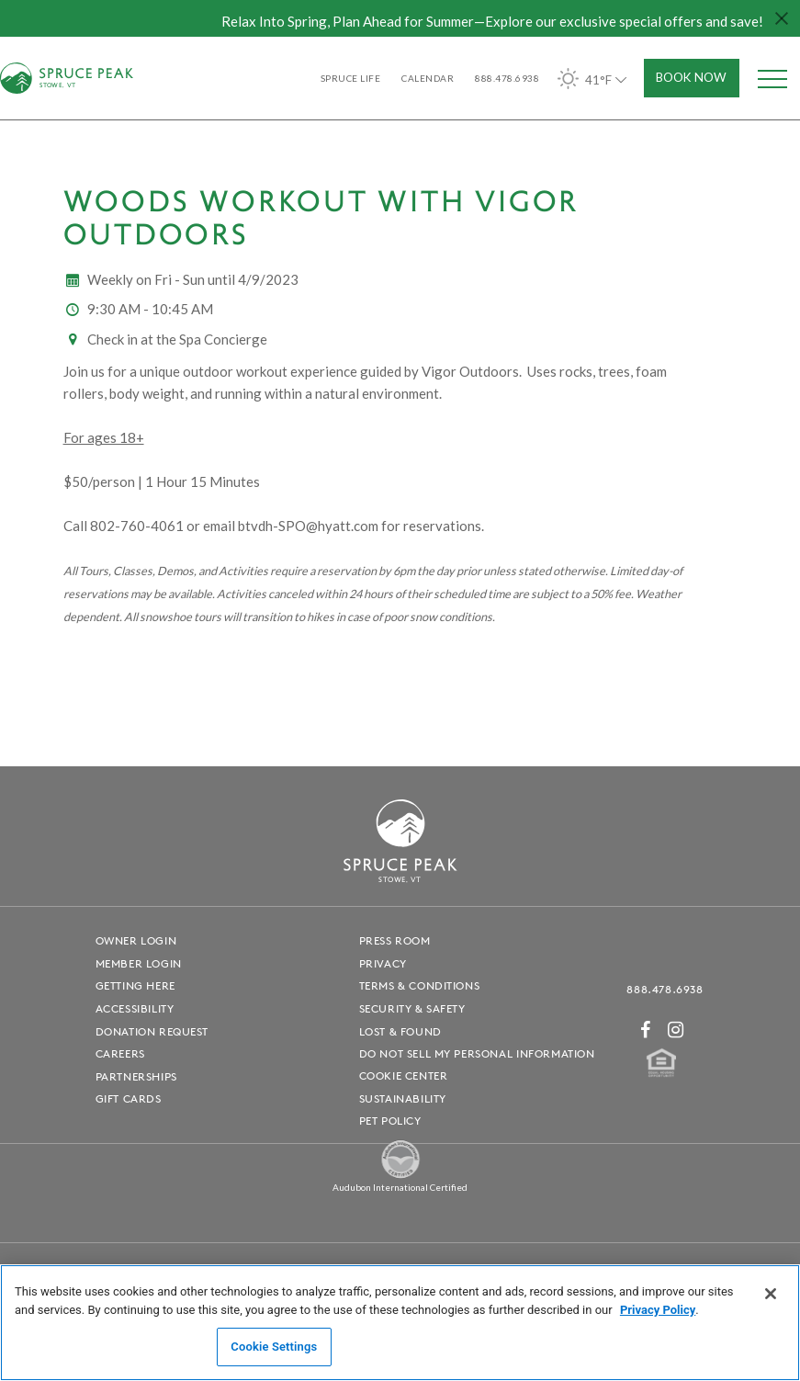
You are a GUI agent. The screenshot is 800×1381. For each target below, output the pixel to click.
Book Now (691, 77)
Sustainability (402, 1098)
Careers (120, 1053)
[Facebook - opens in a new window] (646, 1029)
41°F (594, 78)
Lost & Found (400, 1031)
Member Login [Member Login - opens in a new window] (139, 963)
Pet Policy (390, 1120)
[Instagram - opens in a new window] (676, 1029)
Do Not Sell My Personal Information (477, 1053)
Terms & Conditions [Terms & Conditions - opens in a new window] (419, 985)
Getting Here (135, 985)
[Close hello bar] (781, 18)
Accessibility (135, 1008)
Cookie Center (403, 1075)
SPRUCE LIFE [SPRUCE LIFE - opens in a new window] (351, 78)
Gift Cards (129, 1098)
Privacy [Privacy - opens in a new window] (383, 963)
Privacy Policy (657, 1310)
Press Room (395, 940)
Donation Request (152, 1031)
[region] (400, 1322)
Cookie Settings (274, 1346)
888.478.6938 (664, 989)
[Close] (770, 1293)
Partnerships (136, 1076)
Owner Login (136, 940)
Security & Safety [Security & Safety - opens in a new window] (412, 1008)
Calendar (427, 78)
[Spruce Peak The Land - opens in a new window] (400, 1176)
